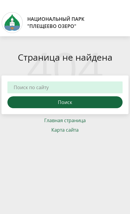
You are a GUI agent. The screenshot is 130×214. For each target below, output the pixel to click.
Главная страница (65, 120)
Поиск (65, 102)
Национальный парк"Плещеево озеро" (42, 22)
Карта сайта (65, 130)
